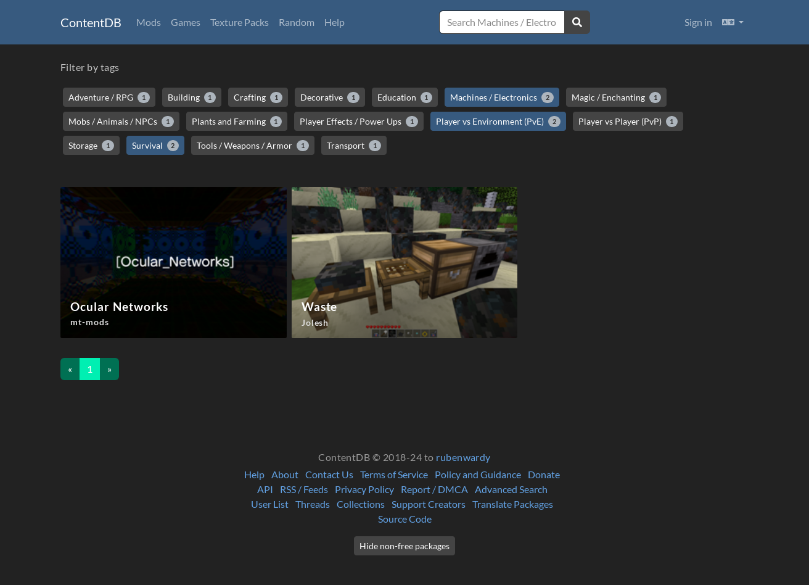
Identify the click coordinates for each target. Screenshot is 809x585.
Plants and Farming (237, 121)
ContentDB (90, 22)
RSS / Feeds (304, 489)
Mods (148, 22)
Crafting (258, 97)
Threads (312, 504)
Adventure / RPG (109, 97)
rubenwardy (463, 457)
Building (192, 97)
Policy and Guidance (478, 474)
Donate (544, 474)
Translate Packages (512, 504)
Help (334, 22)
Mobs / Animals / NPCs (121, 121)
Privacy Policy (364, 489)
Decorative (329, 97)
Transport (354, 145)
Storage (91, 145)
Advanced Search (511, 489)
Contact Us (329, 474)
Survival (155, 145)
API (265, 489)
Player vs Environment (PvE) (498, 121)
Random (296, 22)
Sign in (698, 22)
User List (270, 504)
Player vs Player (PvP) (628, 121)
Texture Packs (239, 22)
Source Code (405, 519)
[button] (733, 22)
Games (185, 22)
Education (405, 97)
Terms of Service (394, 474)
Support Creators (429, 504)
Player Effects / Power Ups (359, 121)
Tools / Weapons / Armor (253, 145)
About (284, 474)
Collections (361, 504)
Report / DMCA (434, 489)
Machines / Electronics (502, 97)
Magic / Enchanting (617, 97)
